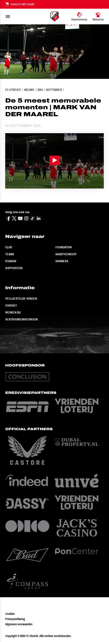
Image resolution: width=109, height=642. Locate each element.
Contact (11, 305)
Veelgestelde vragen (21, 298)
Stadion (10, 261)
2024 (40, 90)
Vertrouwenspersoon (21, 319)
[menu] (7, 16)
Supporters (14, 268)
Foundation (63, 247)
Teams (9, 254)
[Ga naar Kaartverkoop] (79, 16)
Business (61, 261)
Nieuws (29, 90)
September (54, 90)
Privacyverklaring (15, 619)
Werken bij (13, 312)
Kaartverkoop (66, 254)
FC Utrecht (13, 90)
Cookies (10, 614)
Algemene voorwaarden (18, 624)
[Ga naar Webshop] (98, 16)
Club (8, 247)
